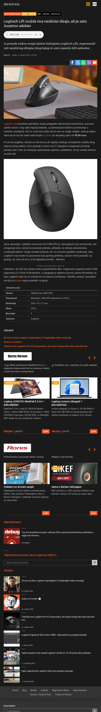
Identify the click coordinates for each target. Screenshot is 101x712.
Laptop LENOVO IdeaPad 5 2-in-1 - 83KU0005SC (24, 403)
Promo (24, 14)
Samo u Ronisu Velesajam (66, 486)
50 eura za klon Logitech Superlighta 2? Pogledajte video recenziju (37, 338)
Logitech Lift (10, 123)
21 (18, 626)
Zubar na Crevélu (12, 342)
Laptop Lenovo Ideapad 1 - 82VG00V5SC (67, 403)
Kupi (46, 431)
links (39, 14)
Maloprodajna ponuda (13, 14)
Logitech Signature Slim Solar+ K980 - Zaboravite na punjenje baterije (54, 635)
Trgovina (32, 14)
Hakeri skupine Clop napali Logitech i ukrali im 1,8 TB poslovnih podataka (56, 653)
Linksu (48, 135)
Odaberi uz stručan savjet (19, 486)
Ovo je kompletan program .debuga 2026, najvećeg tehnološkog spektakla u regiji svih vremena (58, 534)
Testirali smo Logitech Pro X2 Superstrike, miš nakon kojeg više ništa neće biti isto (46, 346)
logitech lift (55, 14)
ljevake (18, 280)
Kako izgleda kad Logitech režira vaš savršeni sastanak (47, 671)
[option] (27, 399)
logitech (46, 14)
